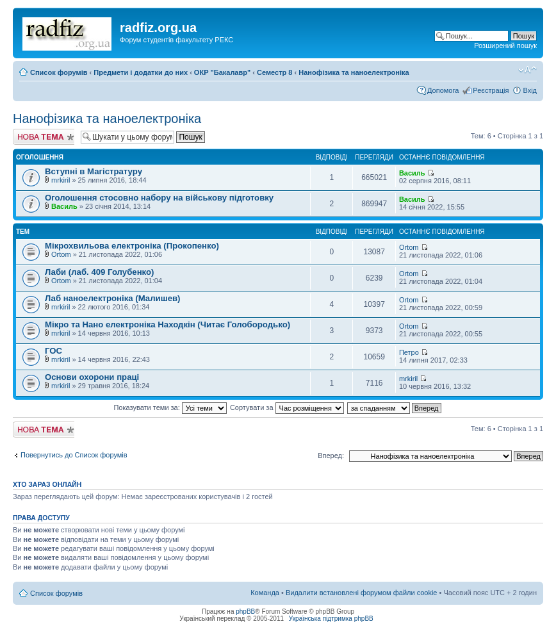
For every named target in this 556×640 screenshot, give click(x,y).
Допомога (443, 90)
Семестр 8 (274, 72)
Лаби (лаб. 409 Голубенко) (99, 272)
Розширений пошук (505, 45)
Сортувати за (287, 407)
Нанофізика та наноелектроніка (353, 72)
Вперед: (331, 455)
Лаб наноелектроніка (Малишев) (113, 298)
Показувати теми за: (169, 407)
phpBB (245, 611)
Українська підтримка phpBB (331, 618)
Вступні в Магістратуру (93, 171)
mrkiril (60, 180)
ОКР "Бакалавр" (222, 72)
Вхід (530, 90)
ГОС (53, 351)
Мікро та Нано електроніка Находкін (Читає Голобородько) (167, 324)
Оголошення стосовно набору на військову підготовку (159, 197)
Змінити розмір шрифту (527, 70)
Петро (409, 352)
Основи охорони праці (92, 377)
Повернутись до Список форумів (73, 455)
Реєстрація (491, 90)
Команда (264, 592)
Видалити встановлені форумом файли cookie (361, 592)
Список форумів (58, 72)
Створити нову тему (43, 137)
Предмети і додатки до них (141, 72)
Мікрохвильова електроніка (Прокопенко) (132, 245)
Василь (412, 173)
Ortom (61, 254)
